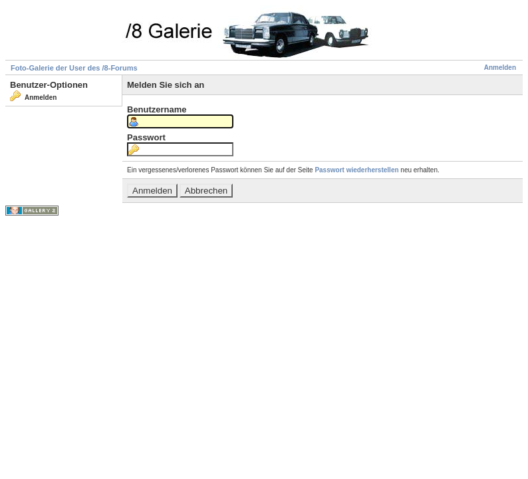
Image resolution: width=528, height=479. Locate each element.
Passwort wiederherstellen (356, 170)
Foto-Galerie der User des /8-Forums (74, 68)
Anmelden (500, 67)
